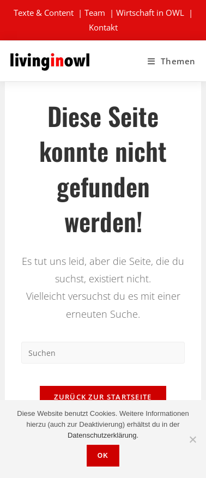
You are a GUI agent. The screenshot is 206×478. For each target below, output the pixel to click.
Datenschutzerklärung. (103, 435)
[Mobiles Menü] (172, 61)
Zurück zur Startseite (103, 397)
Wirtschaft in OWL (150, 12)
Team (94, 12)
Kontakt (103, 27)
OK (103, 455)
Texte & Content (44, 12)
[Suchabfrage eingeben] (102, 353)
